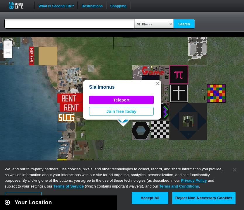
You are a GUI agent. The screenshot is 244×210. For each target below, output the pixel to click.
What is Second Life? (56, 5)
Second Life (19, 5)
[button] (157, 83)
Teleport (121, 100)
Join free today (121, 111)
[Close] (234, 169)
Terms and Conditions (179, 186)
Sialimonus (102, 87)
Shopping (118, 5)
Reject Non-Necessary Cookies (203, 198)
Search (184, 24)
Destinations (92, 5)
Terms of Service (68, 186)
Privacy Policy (194, 180)
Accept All (150, 198)
